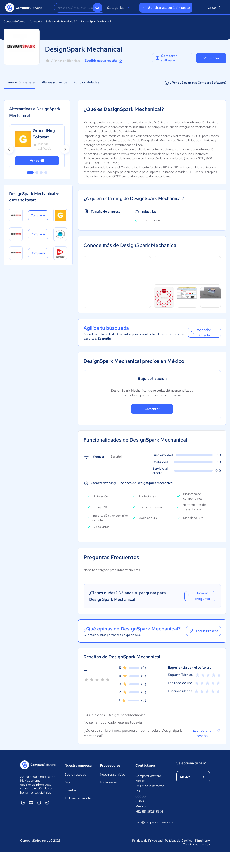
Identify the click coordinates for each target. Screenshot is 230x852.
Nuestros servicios (112, 774)
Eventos (70, 790)
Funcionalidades (86, 82)
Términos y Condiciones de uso (196, 843)
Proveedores (110, 765)
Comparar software (166, 58)
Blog (68, 782)
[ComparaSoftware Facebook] (39, 802)
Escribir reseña (203, 631)
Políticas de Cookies (178, 841)
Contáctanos (145, 765)
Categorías (118, 7)
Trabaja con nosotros (79, 798)
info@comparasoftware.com (151, 822)
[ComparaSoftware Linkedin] (23, 802)
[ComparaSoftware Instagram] (47, 802)
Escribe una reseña (207, 733)
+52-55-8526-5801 (149, 811)
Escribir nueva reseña (104, 60)
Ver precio (211, 58)
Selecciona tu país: (191, 763)
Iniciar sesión (212, 7)
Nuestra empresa (78, 765)
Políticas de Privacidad (147, 841)
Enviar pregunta (198, 596)
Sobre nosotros (75, 774)
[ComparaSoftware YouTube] (31, 802)
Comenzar (152, 409)
